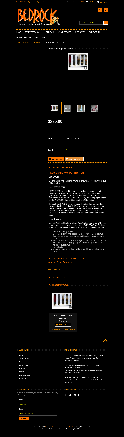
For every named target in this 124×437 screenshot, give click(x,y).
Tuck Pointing (22, 93)
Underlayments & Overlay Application (30, 71)
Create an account (48, 2)
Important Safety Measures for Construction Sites (84, 360)
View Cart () (104, 2)
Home (18, 42)
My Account (31, 2)
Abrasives (21, 102)
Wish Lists (92, 2)
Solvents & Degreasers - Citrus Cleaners (28, 107)
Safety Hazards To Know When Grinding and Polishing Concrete (82, 371)
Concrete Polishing (24, 62)
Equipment (27, 42)
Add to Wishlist (23, 176)
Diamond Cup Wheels (25, 54)
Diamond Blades (23, 89)
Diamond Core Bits (24, 98)
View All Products (54, 269)
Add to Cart (56, 159)
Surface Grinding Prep (25, 58)
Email (21, 413)
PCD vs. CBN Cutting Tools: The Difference (81, 382)
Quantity (51, 150)
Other (19, 120)
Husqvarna (21, 85)
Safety (20, 116)
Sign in (39, 2)
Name (21, 404)
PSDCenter (78, 433)
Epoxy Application (23, 67)
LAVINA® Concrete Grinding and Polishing (28, 80)
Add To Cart (30, 170)
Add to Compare (37, 176)
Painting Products (23, 75)
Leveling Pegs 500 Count (62, 316)
